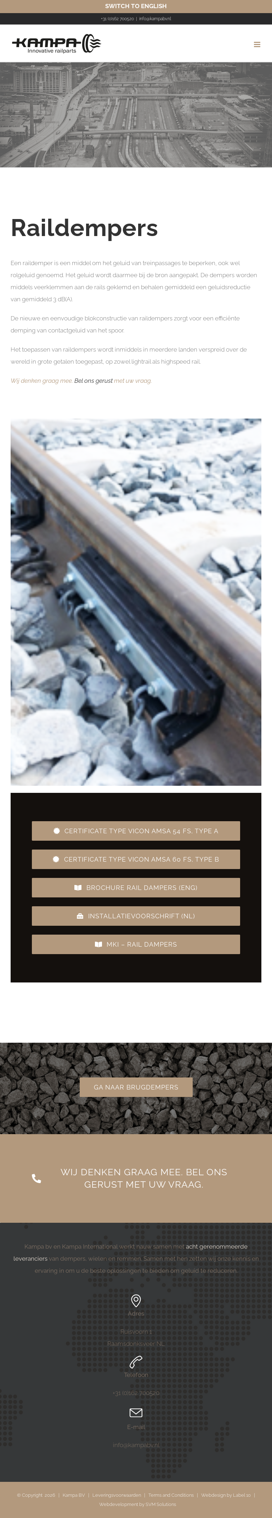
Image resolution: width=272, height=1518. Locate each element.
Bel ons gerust (93, 380)
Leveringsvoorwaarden (116, 1495)
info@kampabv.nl (155, 18)
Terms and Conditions (171, 1495)
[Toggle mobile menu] (257, 44)
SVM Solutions (161, 1504)
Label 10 (242, 1495)
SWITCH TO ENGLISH (136, 6)
